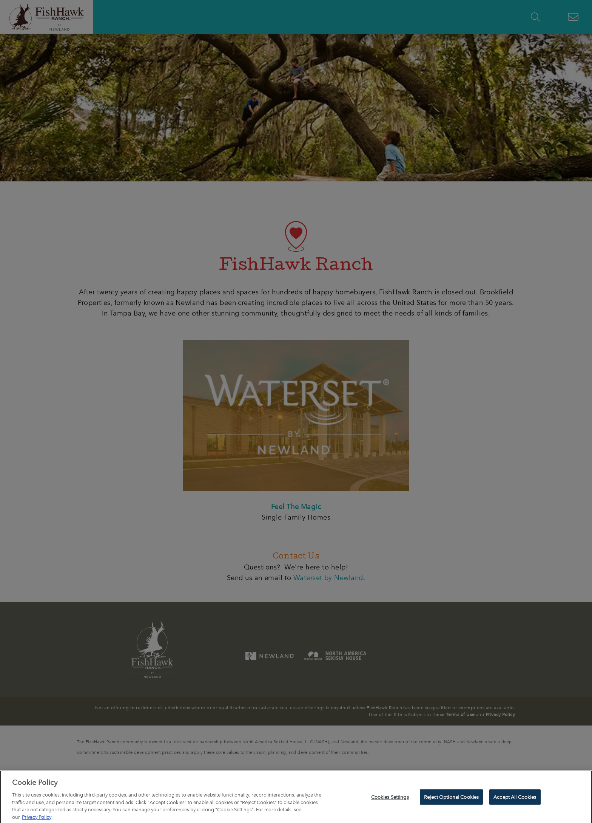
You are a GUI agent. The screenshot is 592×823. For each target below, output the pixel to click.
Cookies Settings (390, 800)
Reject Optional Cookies (451, 800)
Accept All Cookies (514, 800)
